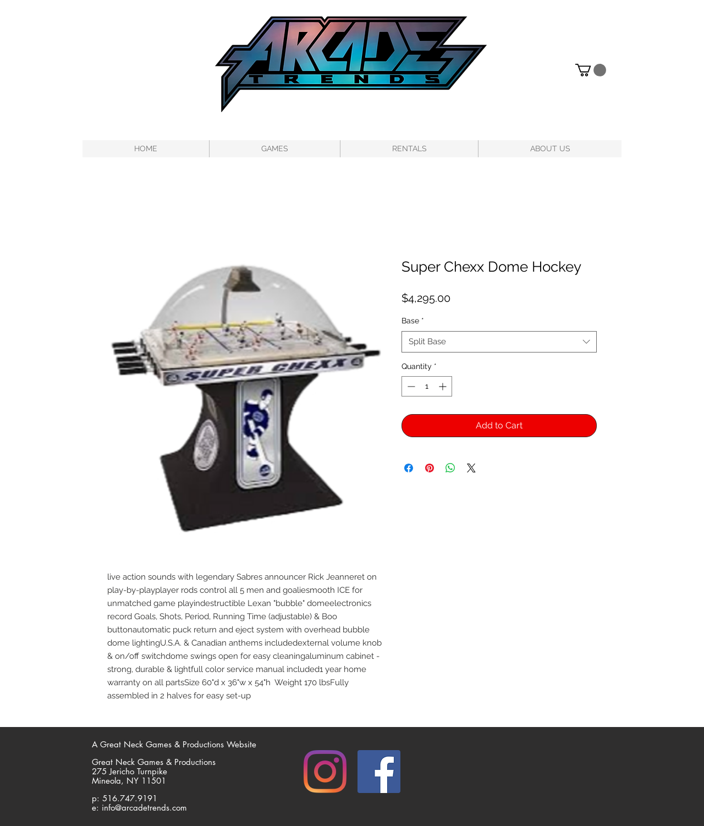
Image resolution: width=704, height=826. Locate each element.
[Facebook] (379, 771)
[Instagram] (325, 771)
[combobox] (499, 342)
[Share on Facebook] (408, 468)
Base (413, 320)
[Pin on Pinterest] (429, 468)
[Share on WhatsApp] (450, 468)
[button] (590, 70)
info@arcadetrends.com (144, 807)
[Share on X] (471, 468)
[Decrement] (410, 386)
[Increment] (443, 386)
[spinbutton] (427, 386)
